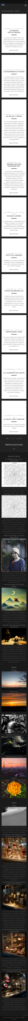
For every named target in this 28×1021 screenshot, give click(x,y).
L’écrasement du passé (14, 72)
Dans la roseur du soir (14, 756)
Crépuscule (14, 692)
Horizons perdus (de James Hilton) (14, 585)
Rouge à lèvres (14, 216)
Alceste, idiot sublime (14, 419)
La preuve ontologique (14, 31)
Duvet (14, 713)
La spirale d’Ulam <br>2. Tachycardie (14, 460)
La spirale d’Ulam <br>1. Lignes (14, 494)
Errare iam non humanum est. (14, 165)
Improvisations (14, 445)
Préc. (7, 438)
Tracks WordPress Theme (10, 1017)
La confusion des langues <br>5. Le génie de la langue (14, 883)
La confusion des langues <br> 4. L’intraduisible (14, 930)
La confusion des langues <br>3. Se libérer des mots (14, 970)
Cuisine (20, 289)
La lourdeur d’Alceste (14, 373)
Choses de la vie (19, 28)
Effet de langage (14, 255)
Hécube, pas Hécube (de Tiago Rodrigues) (14, 626)
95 (17, 438)
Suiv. (20, 438)
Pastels (14, 670)
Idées (19, 253)
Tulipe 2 (14, 778)
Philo (20, 162)
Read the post (14, 50)
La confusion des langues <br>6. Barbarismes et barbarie (14, 835)
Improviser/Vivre (14, 332)
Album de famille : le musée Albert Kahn (14, 536)
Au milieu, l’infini (14, 116)
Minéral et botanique (14, 735)
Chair (14, 806)
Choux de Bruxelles (13, 291)
